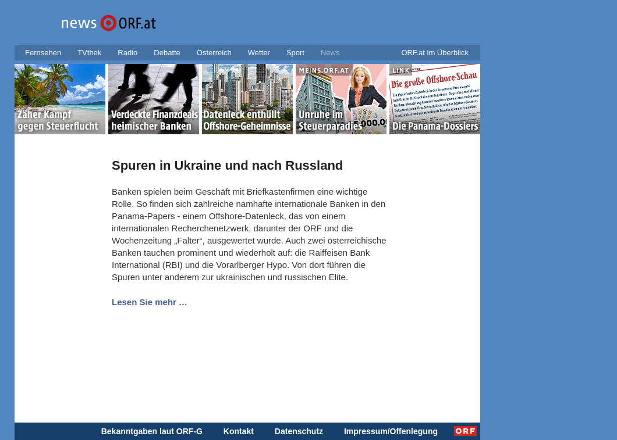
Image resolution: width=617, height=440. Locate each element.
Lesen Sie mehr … (149, 302)
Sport (295, 52)
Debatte (167, 52)
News (330, 52)
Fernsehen (43, 52)
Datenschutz (299, 431)
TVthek (89, 52)
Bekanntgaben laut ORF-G (152, 431)
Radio (127, 52)
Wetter (259, 52)
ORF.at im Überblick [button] (435, 52)
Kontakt (239, 431)
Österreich (214, 52)
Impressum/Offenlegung (391, 431)
